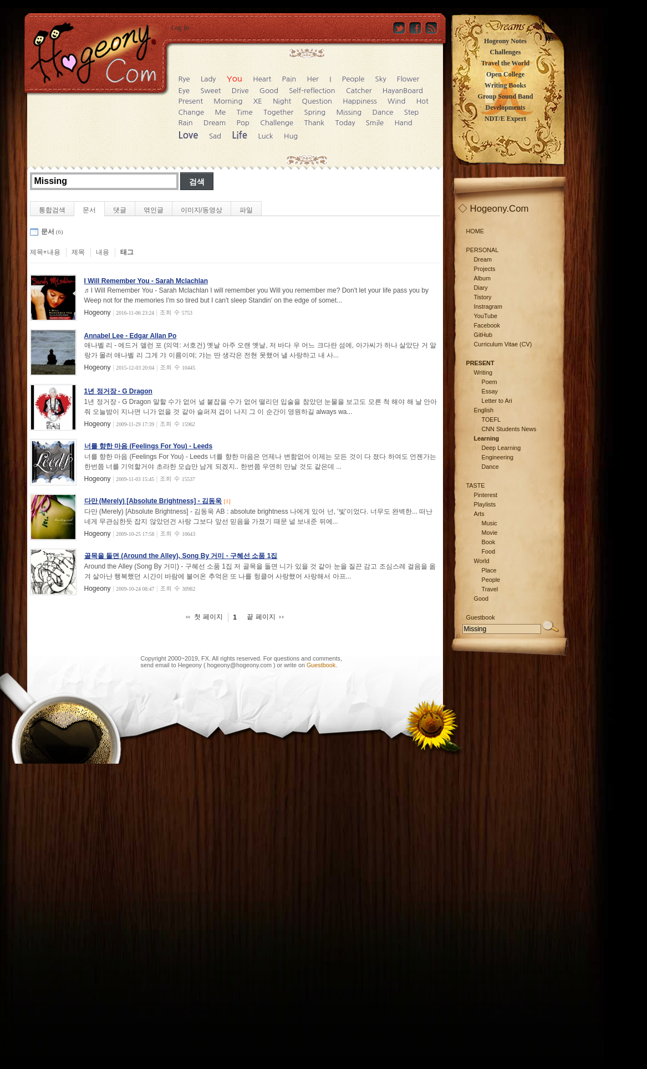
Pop (243, 122)
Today (345, 122)
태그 (127, 252)
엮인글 (154, 210)
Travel (490, 589)
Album (482, 278)
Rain (186, 122)
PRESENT (480, 363)
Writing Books (505, 85)
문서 (89, 210)
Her (313, 79)
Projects (485, 268)
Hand (403, 122)
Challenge (276, 122)
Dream (214, 122)
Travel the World (505, 63)
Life (239, 135)
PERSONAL (482, 250)
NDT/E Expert (505, 118)
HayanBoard (403, 90)
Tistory (483, 297)
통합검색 (52, 210)
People (353, 79)
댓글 (119, 210)
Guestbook (321, 665)
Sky (380, 79)
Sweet (210, 90)
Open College (505, 74)
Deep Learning (501, 447)
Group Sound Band (505, 96)
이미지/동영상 (201, 210)
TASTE (475, 485)
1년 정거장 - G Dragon (118, 391)
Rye (184, 79)
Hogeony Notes (505, 41)
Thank (314, 122)
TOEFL (491, 419)
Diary (481, 287)
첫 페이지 (208, 617)
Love (188, 135)
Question (317, 101)
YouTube (485, 316)
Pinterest (486, 495)
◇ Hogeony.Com (493, 208)
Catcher (359, 90)
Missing (349, 112)
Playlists (485, 504)
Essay (490, 391)
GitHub (483, 334)
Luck (265, 136)
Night (282, 101)
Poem (489, 382)
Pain (289, 79)
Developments (506, 107)
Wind (396, 101)
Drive (240, 90)
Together (278, 112)
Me (220, 112)
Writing (483, 372)
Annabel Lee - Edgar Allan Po (130, 336)
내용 (102, 252)
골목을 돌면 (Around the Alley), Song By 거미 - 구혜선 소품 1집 (181, 556)
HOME (475, 231)
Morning (227, 101)
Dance (383, 112)
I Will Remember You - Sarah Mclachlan (146, 281)
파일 (246, 210)
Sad (215, 136)
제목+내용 (45, 252)
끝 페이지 (261, 617)
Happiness (359, 101)
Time (244, 112)
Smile (375, 122)
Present (191, 101)
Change (192, 112)
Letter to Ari (497, 400)
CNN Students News (509, 429)
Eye (184, 90)
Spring (315, 112)
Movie (490, 532)
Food (489, 551)
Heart (262, 79)
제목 (78, 252)
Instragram (488, 306)
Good (268, 90)
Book (489, 542)
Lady (208, 79)
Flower (408, 79)
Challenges (505, 52)
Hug (291, 136)
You (234, 78)
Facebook (487, 325)
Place (489, 570)
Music (489, 523)
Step (411, 112)
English (483, 410)
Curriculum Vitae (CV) (503, 344)
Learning (487, 438)
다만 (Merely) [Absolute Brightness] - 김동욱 (153, 501)
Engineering (498, 457)
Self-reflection (312, 90)
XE (257, 101)
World (482, 560)
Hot (422, 101)
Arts (479, 513)
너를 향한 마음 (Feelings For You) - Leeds (148, 446)
